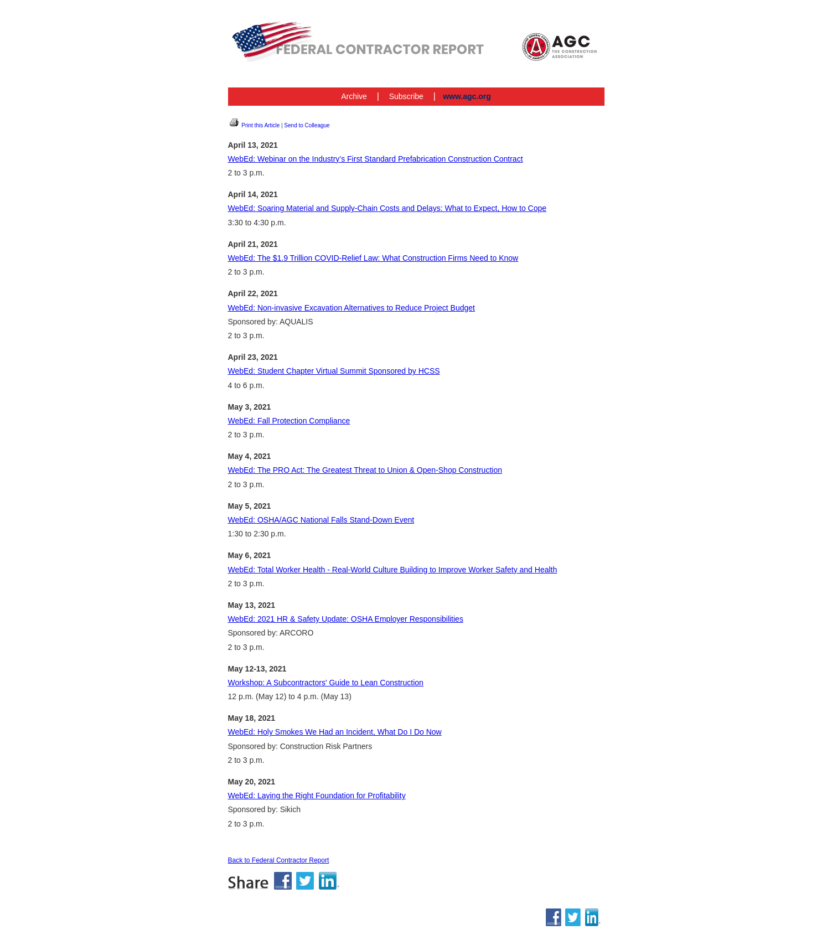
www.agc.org (467, 96)
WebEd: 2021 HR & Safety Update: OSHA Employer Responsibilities (345, 618)
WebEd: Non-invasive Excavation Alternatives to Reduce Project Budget (351, 307)
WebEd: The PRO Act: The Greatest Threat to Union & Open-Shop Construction (365, 470)
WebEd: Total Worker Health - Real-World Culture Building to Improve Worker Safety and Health (392, 569)
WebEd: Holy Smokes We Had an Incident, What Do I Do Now (335, 731)
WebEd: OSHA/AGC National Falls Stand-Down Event (321, 519)
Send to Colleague (306, 125)
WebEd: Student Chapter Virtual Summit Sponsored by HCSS (334, 370)
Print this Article (254, 125)
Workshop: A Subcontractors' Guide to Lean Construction (325, 682)
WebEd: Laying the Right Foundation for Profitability (317, 795)
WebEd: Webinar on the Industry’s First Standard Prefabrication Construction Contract (375, 158)
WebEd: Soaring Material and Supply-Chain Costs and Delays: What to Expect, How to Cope (387, 208)
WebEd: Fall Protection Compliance (289, 420)
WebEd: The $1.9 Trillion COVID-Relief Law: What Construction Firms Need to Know (373, 258)
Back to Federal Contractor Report (278, 860)
